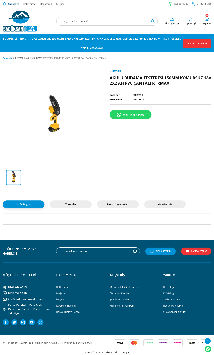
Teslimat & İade (171, 299)
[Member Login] (190, 21)
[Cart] (206, 21)
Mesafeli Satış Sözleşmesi (124, 287)
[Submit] (135, 251)
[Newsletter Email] (98, 251)
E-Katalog (168, 293)
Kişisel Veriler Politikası (122, 305)
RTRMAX (138, 95)
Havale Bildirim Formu (68, 311)
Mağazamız (62, 293)
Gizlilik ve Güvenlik (119, 293)
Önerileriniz (165, 204)
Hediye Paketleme (173, 305)
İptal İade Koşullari (120, 299)
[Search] (107, 21)
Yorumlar (70, 204)
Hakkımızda (62, 287)
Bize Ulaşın (169, 287)
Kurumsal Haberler (66, 305)
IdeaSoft (89, 352)
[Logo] (20, 21)
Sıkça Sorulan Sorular (174, 311)
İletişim (60, 299)
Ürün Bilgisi (23, 204)
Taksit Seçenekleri (118, 204)
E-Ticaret (100, 352)
